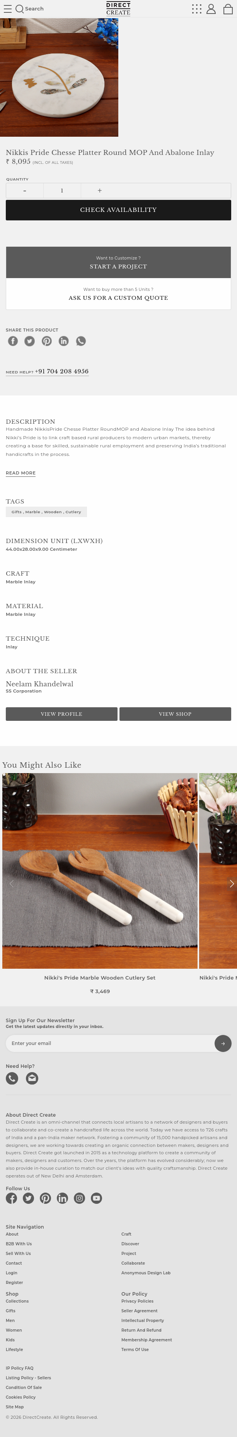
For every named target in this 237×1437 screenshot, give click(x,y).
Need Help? (47, 371)
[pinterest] (47, 341)
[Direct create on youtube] (98, 1198)
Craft (126, 1234)
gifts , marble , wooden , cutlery (46, 511)
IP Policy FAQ (20, 1368)
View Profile (62, 714)
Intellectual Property (142, 1320)
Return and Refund (141, 1330)
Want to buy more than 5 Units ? (118, 294)
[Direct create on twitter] (30, 1198)
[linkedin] (64, 341)
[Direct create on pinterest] (47, 1198)
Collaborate (133, 1263)
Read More (21, 473)
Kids (10, 1339)
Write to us (33, 1078)
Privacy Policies (137, 1301)
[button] (232, 883)
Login (11, 1272)
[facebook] (13, 341)
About (12, 1234)
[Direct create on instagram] (81, 1198)
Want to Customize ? (118, 263)
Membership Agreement (146, 1339)
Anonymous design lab (146, 1272)
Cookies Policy (21, 1397)
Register (14, 1282)
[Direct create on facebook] (13, 1198)
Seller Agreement (139, 1310)
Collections (17, 1301)
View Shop (175, 714)
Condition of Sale (24, 1387)
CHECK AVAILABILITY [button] (118, 209)
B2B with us (19, 1243)
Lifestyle (14, 1349)
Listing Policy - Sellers (28, 1377)
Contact (14, 1263)
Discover (130, 1243)
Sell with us (18, 1253)
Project (128, 1253)
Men (10, 1320)
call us (13, 1078)
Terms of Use (135, 1349)
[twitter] (30, 341)
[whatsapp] (81, 341)
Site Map (15, 1406)
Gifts (10, 1310)
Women (14, 1330)
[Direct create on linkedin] (64, 1198)
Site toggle (8, 9)
